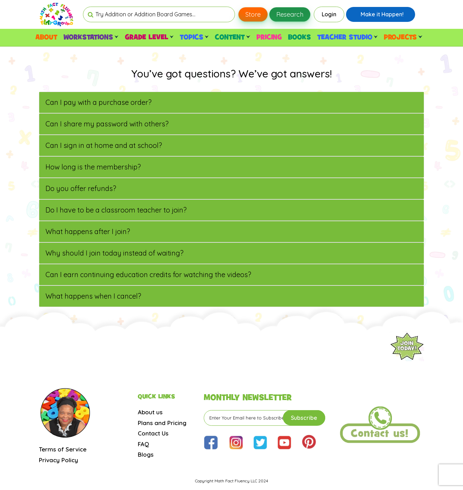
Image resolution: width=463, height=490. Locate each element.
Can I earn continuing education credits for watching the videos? (148, 274)
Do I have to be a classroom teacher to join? (116, 210)
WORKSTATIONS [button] (91, 37)
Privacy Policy (58, 460)
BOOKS (299, 37)
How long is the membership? (93, 167)
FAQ (143, 444)
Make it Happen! (382, 14)
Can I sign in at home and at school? (103, 145)
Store (253, 14)
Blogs (145, 454)
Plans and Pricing (162, 422)
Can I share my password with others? (107, 123)
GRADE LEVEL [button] (149, 37)
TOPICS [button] (194, 37)
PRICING (269, 37)
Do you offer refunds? (80, 188)
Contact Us (153, 433)
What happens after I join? (87, 231)
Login (329, 14)
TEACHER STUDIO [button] (347, 37)
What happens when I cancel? (93, 296)
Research (289, 14)
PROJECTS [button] (403, 37)
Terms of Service (62, 449)
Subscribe (304, 417)
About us (150, 412)
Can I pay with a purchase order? (98, 102)
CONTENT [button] (232, 37)
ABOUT (46, 37)
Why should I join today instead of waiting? (114, 253)
